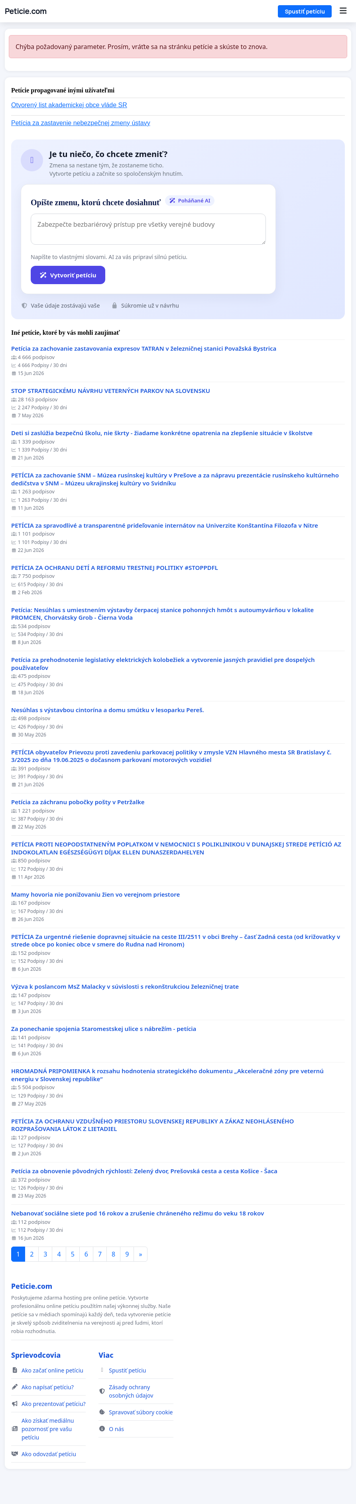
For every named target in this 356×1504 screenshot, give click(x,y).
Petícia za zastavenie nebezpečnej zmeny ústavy (80, 123)
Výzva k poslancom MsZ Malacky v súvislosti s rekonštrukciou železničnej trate (125, 986)
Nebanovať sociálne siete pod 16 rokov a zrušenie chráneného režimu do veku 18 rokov (137, 1213)
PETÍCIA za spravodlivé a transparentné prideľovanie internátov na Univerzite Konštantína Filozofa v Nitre (164, 525)
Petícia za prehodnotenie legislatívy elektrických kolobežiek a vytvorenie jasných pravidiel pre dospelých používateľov (163, 663)
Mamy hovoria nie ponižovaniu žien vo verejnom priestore (95, 894)
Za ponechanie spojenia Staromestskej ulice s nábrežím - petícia (103, 1029)
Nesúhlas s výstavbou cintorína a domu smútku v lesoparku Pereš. (107, 710)
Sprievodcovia (36, 1355)
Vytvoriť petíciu (67, 275)
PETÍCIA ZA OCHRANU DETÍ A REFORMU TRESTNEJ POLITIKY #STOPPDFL (114, 567)
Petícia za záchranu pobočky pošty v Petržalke (77, 802)
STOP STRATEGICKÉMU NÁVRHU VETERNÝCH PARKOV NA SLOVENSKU (110, 391)
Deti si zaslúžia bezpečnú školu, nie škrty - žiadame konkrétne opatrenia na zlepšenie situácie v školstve (162, 433)
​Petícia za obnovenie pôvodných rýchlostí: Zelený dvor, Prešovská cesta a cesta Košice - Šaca (144, 1171)
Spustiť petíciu (305, 11)
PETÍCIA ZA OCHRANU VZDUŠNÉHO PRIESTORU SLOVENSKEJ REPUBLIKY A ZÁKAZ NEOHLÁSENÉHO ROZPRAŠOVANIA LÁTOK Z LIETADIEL (152, 1125)
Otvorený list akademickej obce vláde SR (69, 105)
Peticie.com (26, 11)
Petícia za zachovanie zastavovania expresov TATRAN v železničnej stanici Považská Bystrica (143, 348)
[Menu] (343, 11)
